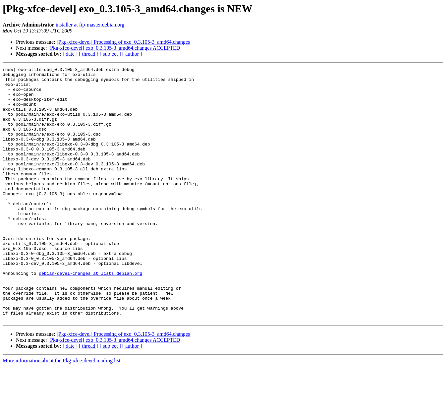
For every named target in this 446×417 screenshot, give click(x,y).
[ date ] (70, 54)
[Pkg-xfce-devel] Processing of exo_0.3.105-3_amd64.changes (123, 42)
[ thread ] (88, 54)
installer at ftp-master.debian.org (90, 25)
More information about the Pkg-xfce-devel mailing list (61, 411)
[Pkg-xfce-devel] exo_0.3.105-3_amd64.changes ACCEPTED (114, 48)
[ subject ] (110, 54)
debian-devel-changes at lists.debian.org (90, 315)
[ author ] (132, 54)
